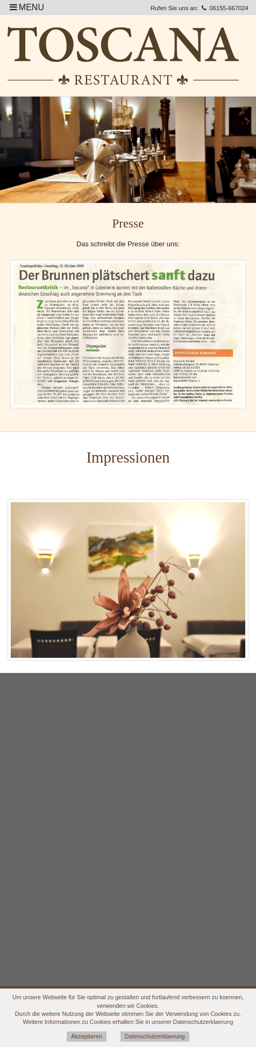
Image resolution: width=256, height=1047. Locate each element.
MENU (26, 7)
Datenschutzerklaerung (155, 1036)
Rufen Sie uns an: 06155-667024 (199, 8)
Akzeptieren (86, 1036)
